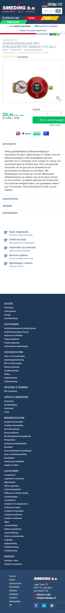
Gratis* (23, 30)
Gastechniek (15, 49)
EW (10, 605)
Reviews (7, 205)
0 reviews (22, 56)
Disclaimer (13, 590)
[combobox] (52, 11)
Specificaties (10, 198)
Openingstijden (15, 601)
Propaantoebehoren (33, 49)
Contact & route (15, 583)
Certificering (13, 594)
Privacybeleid (14, 587)
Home (5, 49)
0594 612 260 (43, 594)
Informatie (9, 144)
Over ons (12, 576)
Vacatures (13, 597)
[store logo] (18, 7)
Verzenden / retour (11, 560)
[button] (54, 5)
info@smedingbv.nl (46, 597)
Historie (12, 579)
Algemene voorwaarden (13, 564)
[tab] (32, 144)
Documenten (9, 212)
